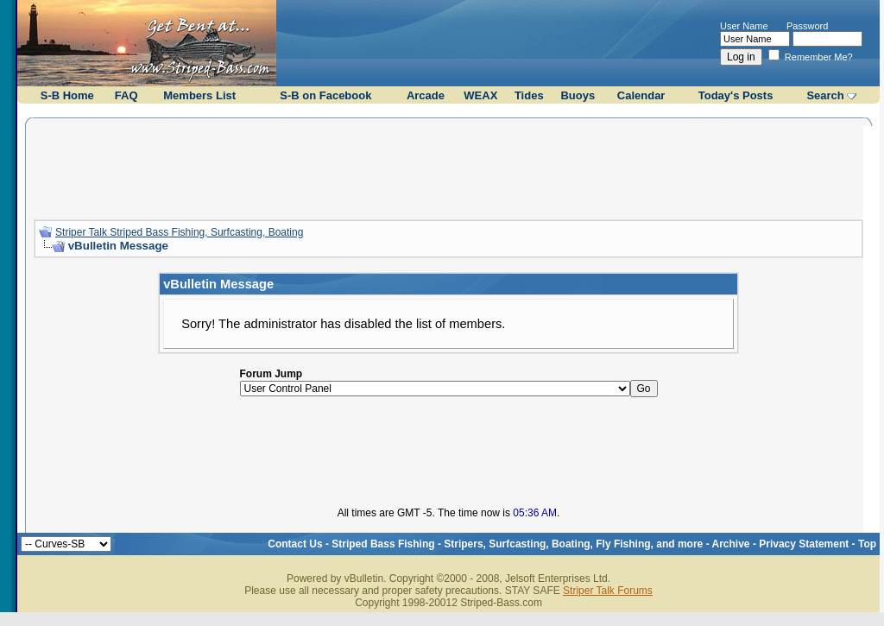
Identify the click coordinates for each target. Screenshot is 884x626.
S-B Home (67, 95)
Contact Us (295, 544)
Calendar (641, 95)
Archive (731, 544)
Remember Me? (810, 57)
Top (867, 544)
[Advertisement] (449, 167)
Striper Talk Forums (608, 591)
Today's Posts (736, 95)
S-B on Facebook (325, 95)
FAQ (126, 95)
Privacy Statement (804, 544)
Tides (529, 95)
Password (807, 26)
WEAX (480, 95)
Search (824, 95)
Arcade (426, 95)
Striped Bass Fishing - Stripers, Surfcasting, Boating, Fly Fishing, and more (517, 544)
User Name (744, 26)
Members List (199, 95)
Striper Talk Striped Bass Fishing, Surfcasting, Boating (179, 232)
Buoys (577, 95)
